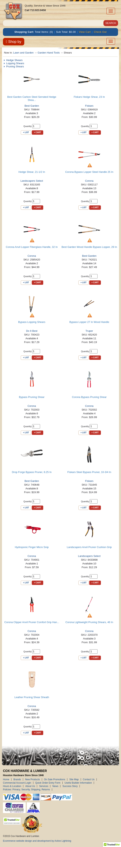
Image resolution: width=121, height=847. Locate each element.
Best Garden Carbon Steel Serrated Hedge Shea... (31, 98)
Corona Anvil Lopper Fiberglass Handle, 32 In (32, 246)
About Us (30, 786)
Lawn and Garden (23, 52)
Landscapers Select (32, 180)
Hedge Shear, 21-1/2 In (32, 171)
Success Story (70, 786)
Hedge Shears (14, 60)
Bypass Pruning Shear (31, 397)
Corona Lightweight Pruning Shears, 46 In (89, 622)
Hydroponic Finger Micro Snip (32, 547)
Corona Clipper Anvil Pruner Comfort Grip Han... (31, 622)
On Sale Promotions (54, 779)
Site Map (74, 779)
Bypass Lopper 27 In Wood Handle (89, 322)
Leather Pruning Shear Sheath (31, 697)
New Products (32, 779)
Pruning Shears (15, 66)
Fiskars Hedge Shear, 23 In (89, 96)
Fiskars (89, 105)
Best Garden (31, 105)
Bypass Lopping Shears (31, 322)
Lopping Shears (15, 63)
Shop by (13, 42)
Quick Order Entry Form (47, 782)
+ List (26, 132)
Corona (89, 180)
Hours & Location (12, 786)
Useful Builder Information (78, 782)
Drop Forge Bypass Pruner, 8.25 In (32, 472)
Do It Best (31, 330)
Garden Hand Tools (49, 52)
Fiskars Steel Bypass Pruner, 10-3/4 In (89, 472)
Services (43, 786)
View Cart (85, 31)
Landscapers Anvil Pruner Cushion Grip (89, 547)
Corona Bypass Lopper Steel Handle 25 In (89, 171)
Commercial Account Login (17, 782)
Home (6, 779)
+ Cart (37, 132)
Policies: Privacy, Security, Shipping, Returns (26, 789)
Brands (17, 779)
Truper (89, 330)
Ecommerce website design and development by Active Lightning (37, 840)
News (55, 786)
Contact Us (89, 779)
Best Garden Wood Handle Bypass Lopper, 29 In (89, 246)
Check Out (100, 31)
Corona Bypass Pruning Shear (89, 397)
